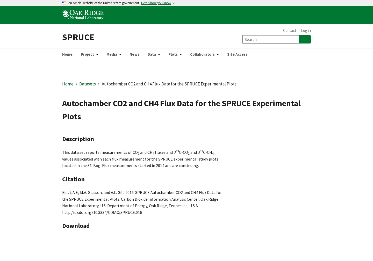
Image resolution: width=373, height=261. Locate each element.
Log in (306, 30)
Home (68, 84)
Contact (289, 30)
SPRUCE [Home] (78, 36)
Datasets (87, 84)
